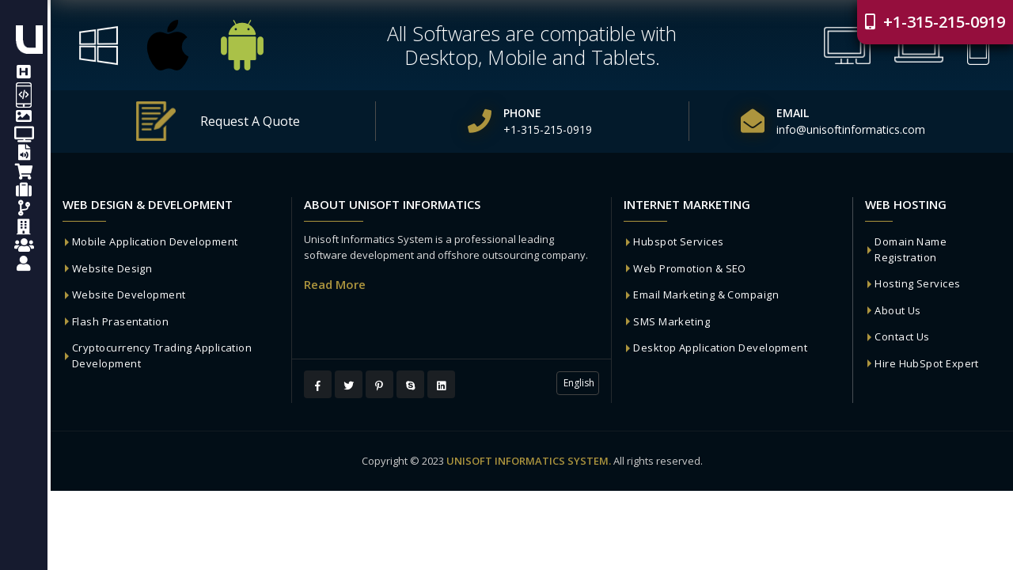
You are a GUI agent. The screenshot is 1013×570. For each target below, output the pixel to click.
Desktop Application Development (720, 347)
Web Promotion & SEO (689, 268)
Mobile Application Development (155, 241)
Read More (335, 284)
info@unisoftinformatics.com (850, 129)
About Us (898, 310)
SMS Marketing (671, 321)
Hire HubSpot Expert (927, 363)
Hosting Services (917, 283)
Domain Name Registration (911, 249)
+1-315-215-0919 (935, 21)
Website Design (112, 268)
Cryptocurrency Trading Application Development (162, 355)
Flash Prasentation (120, 321)
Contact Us (902, 336)
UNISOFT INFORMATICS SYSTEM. (528, 461)
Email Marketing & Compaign (706, 294)
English (577, 383)
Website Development (129, 294)
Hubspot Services (678, 241)
